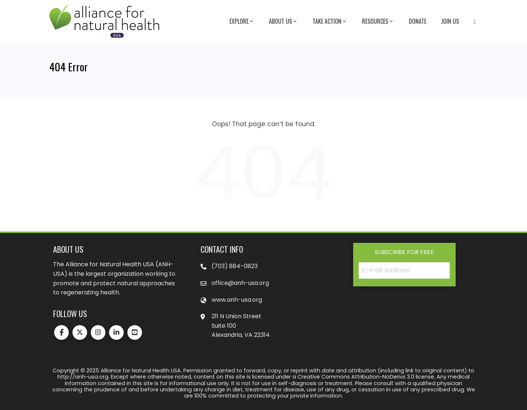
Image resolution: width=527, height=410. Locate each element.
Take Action (330, 21)
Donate (417, 21)
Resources (378, 21)
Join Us (450, 21)
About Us (283, 21)
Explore (241, 21)
